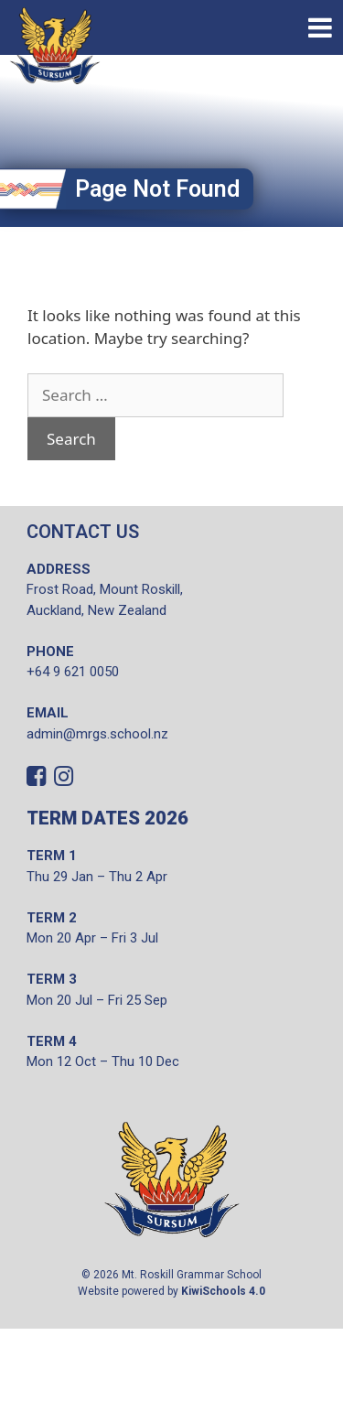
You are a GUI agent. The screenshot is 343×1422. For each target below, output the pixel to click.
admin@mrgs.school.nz (97, 734)
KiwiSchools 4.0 (223, 1291)
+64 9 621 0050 (73, 671)
